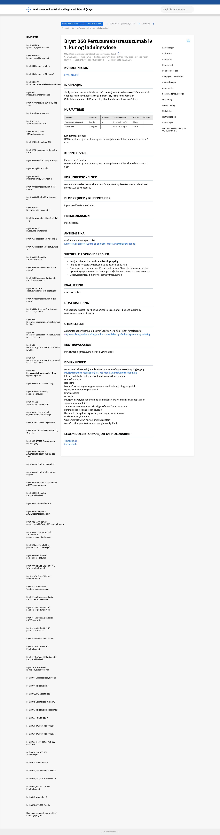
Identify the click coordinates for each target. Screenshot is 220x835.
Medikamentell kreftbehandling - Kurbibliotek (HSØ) (82, 24)
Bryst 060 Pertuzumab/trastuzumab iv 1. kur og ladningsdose (85, 28)
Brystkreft (146, 24)
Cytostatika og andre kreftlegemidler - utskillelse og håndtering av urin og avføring (108, 334)
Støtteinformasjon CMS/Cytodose (122, 24)
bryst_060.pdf (71, 74)
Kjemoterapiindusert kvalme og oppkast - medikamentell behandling (99, 243)
